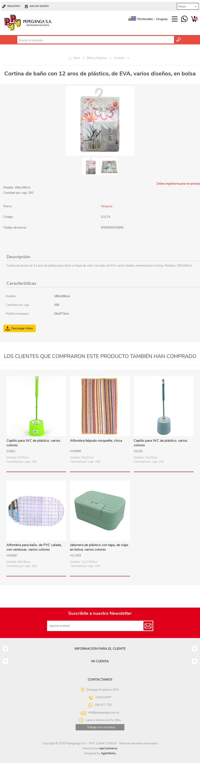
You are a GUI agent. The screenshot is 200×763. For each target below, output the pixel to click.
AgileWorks (108, 753)
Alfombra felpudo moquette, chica (96, 440)
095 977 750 (184, 19)
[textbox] (95, 40)
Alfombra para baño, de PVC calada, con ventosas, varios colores (34, 547)
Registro (13, 6)
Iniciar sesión (39, 6)
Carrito (194, 19)
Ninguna (106, 206)
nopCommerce (108, 748)
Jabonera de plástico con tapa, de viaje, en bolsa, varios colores (99, 547)
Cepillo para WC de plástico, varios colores (33, 443)
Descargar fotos (22, 328)
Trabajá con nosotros (101, 727)
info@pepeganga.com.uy (103, 713)
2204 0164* (103, 697)
